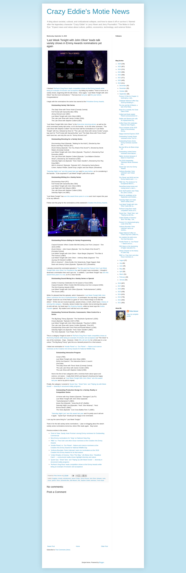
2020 (119, 80)
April (121, 271)
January (122, 280)
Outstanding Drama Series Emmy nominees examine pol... (128, 142)
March (121, 274)
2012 (119, 300)
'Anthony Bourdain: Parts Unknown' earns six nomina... (127, 228)
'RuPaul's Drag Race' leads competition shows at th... (128, 209)
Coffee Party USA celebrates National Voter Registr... (128, 124)
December (122, 85)
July (120, 263)
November (122, 88)
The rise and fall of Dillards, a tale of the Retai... (128, 106)
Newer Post (51, 546)
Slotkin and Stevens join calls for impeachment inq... (128, 119)
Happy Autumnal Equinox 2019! (129, 134)
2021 (119, 78)
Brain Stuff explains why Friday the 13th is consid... (129, 191)
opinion (54, 480)
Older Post (104, 546)
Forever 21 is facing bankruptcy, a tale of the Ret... (129, 223)
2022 (119, 75)
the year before (96, 95)
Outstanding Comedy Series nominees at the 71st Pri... (128, 137)
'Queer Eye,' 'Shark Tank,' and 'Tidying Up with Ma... (128, 214)
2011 (119, 302)
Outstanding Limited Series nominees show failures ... (128, 152)
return (58, 480)
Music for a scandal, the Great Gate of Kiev (128, 110)
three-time (80, 124)
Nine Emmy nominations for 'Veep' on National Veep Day (70, 438)
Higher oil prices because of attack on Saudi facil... (128, 157)
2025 (119, 66)
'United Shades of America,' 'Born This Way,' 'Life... (128, 218)
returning (88, 124)
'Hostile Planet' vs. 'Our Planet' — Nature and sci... (128, 242)
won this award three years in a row (76, 196)
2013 (119, 297)
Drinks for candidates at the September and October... (128, 196)
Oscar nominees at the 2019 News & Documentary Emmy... (128, 129)
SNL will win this (84, 340)
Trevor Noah (100, 480)
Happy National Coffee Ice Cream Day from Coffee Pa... (129, 233)
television (93, 480)
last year (84, 95)
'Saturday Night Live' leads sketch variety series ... (127, 200)
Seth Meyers (73, 480)
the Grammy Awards (75, 306)
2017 (119, 286)
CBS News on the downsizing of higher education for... (128, 247)
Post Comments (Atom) (62, 550)
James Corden (76, 478)
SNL (79, 480)
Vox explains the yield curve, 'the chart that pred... (128, 238)
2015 (119, 291)
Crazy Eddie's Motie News (88, 11)
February (122, 277)
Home (78, 546)
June (121, 266)
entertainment (67, 478)
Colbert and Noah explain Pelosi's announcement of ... (129, 115)
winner (93, 124)
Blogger (101, 562)
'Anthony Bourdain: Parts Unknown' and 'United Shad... (127, 173)
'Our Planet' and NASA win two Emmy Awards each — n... (129, 178)
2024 (119, 69)
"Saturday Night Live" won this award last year (63, 171)
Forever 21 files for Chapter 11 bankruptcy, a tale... (128, 97)
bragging (54, 478)
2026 (119, 64)
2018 (119, 283)
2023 (119, 72)
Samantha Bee (65, 480)
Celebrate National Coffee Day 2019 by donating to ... (128, 101)
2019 (119, 83)
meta (103, 478)
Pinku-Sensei (133, 311)
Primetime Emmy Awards (95, 101)
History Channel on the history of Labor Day (128, 251)
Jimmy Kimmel (85, 478)
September (123, 94)
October (122, 91)
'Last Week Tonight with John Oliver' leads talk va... (128, 205)
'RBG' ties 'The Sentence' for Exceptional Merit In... (128, 182)
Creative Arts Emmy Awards (97, 203)
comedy (60, 478)
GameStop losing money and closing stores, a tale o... (128, 187)
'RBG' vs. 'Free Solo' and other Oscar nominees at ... (128, 256)
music (49, 480)
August (121, 260)
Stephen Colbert (85, 480)
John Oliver (93, 478)
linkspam (99, 478)
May (121, 269)
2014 (119, 294)
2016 (119, 289)
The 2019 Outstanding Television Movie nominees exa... (128, 162)
